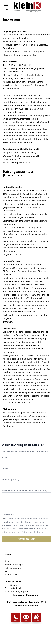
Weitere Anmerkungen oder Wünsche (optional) (24, 490)
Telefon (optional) (10, 479)
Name (4, 457)
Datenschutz (8, 514)
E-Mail (5, 468)
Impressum (18, 594)
